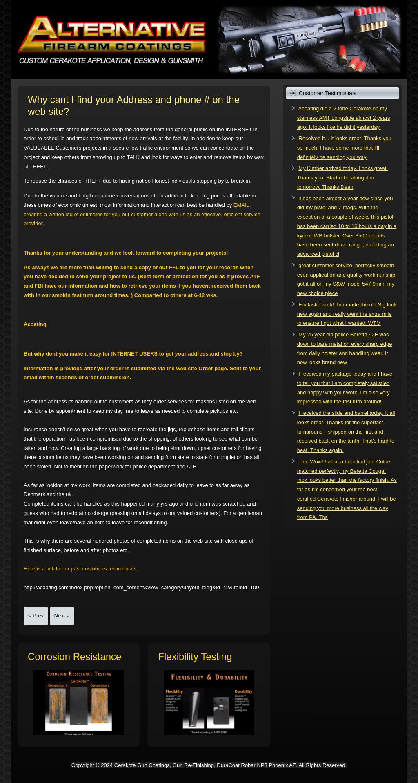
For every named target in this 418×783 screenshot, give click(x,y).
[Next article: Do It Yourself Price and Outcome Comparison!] (62, 616)
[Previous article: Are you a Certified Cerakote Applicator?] (36, 616)
